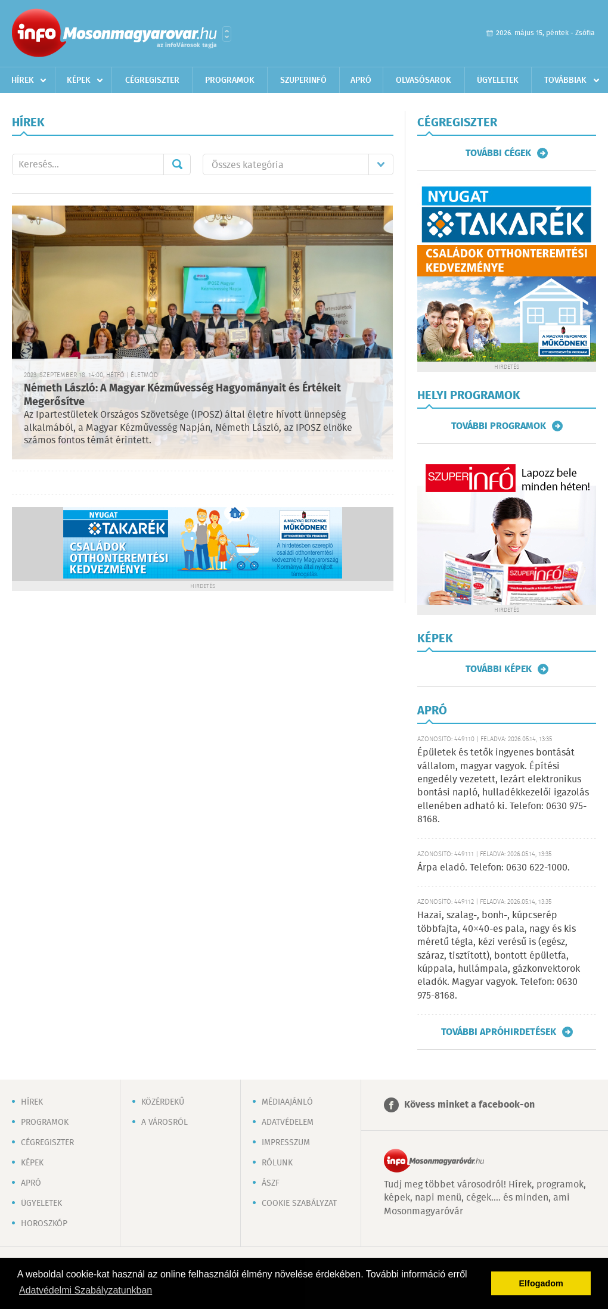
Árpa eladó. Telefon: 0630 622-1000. (493, 867)
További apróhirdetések (498, 1032)
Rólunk (277, 1163)
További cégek (498, 153)
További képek (499, 669)
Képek (79, 80)
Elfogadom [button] (541, 1283)
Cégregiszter (152, 80)
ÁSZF (271, 1183)
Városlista (226, 34)
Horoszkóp (44, 1223)
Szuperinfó (303, 80)
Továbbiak (565, 80)
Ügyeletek (498, 80)
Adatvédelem (288, 1122)
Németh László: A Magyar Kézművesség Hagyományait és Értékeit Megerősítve (182, 395)
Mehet (177, 164)
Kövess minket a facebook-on (469, 1104)
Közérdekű (162, 1102)
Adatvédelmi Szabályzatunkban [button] (85, 1290)
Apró (360, 80)
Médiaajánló (287, 1102)
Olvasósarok (423, 80)
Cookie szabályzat (299, 1203)
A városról (164, 1122)
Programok (230, 80)
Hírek (22, 80)
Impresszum (286, 1142)
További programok (498, 426)
